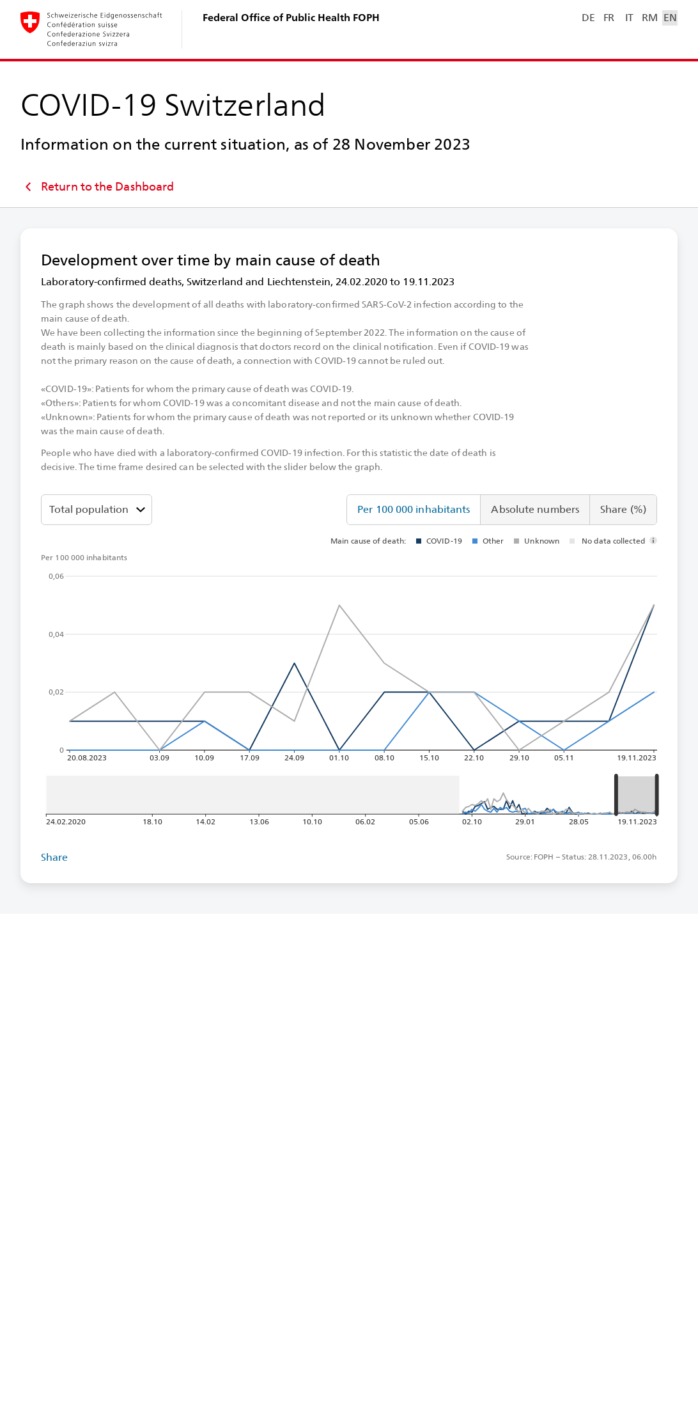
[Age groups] (96, 509)
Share (54, 857)
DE (588, 18)
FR (608, 18)
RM (649, 18)
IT (629, 18)
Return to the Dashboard (97, 186)
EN (669, 18)
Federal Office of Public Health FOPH (291, 18)
